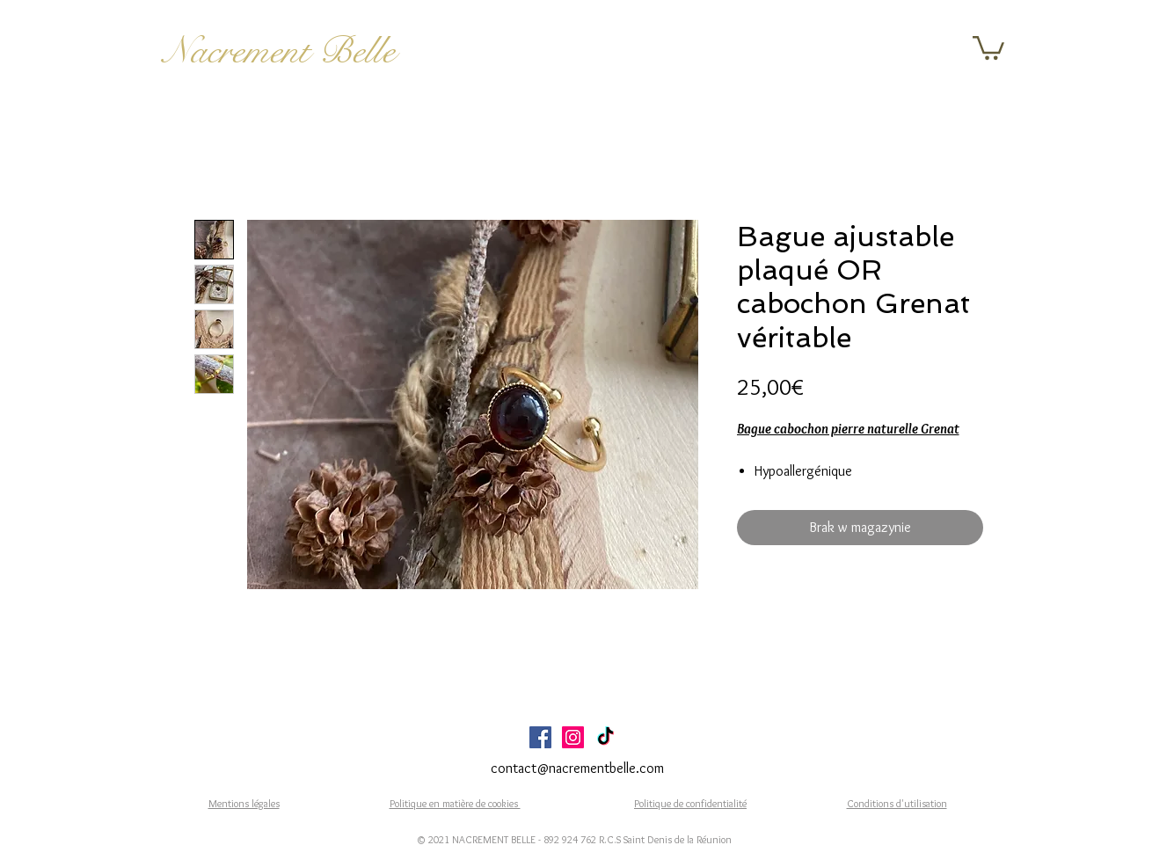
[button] (988, 46)
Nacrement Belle (279, 51)
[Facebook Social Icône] (540, 737)
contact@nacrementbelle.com (577, 768)
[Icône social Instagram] (573, 737)
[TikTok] (605, 737)
